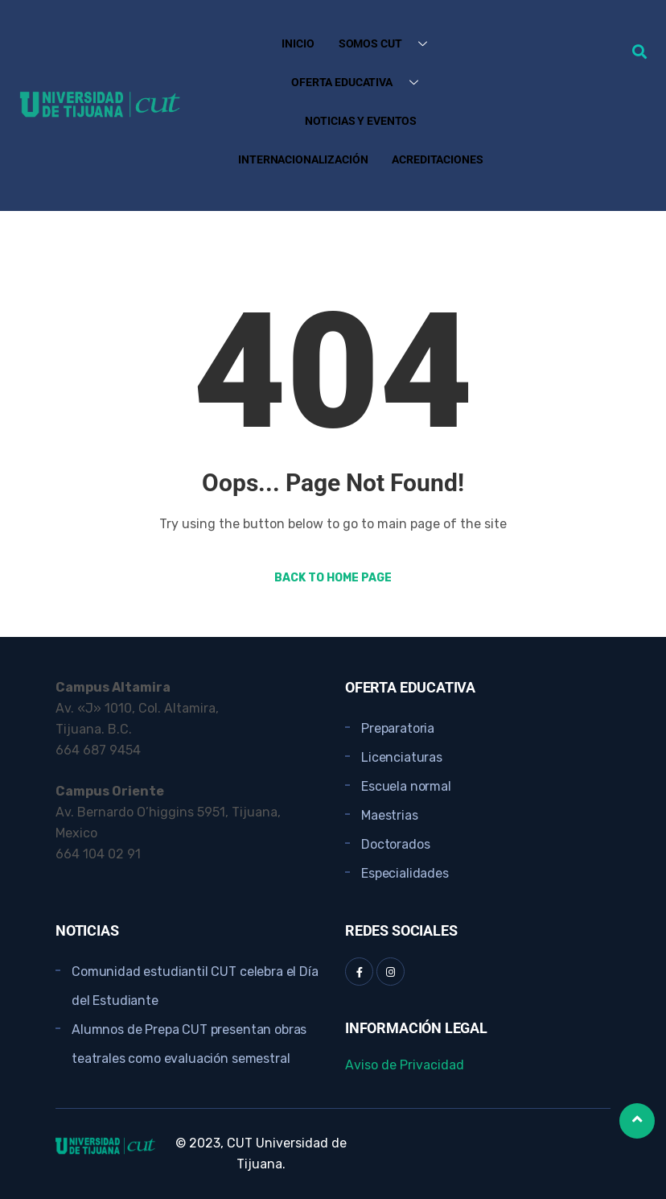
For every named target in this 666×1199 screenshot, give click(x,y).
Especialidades (405, 873)
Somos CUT (389, 44)
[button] (639, 51)
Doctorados (395, 844)
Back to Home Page (333, 578)
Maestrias (389, 815)
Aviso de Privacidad (404, 1065)
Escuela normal (406, 786)
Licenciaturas (401, 757)
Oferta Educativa (360, 82)
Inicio (298, 43)
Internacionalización (303, 159)
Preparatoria (397, 728)
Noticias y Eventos (361, 120)
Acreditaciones (437, 159)
